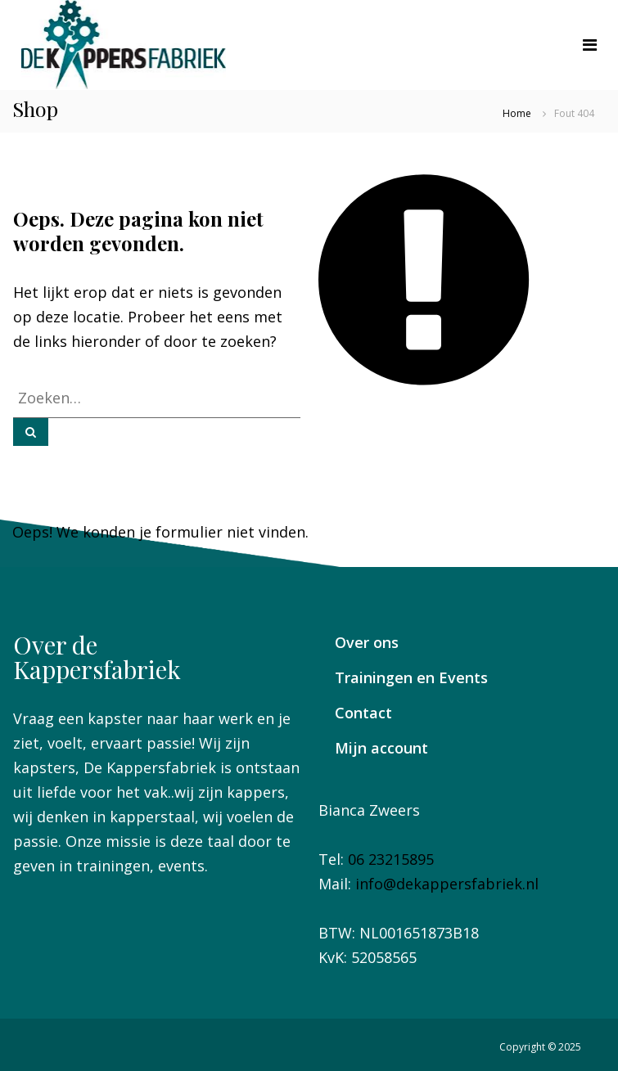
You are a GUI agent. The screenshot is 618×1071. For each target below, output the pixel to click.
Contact (363, 712)
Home (517, 113)
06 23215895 (391, 859)
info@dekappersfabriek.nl (447, 883)
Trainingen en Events (411, 677)
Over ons (367, 642)
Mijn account (381, 748)
